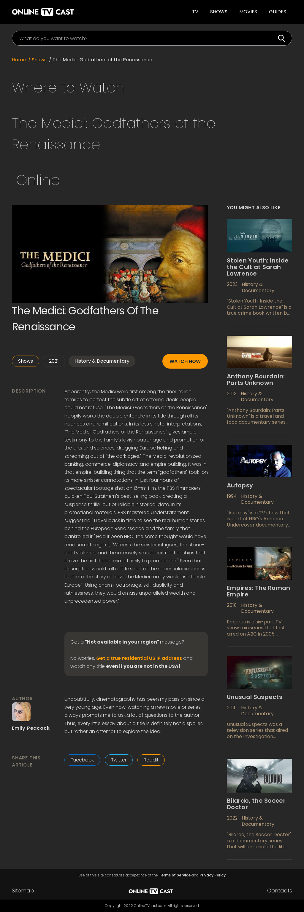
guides (277, 11)
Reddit (151, 759)
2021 (54, 361)
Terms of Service (175, 875)
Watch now (185, 361)
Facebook (82, 759)
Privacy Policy (213, 875)
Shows (218, 11)
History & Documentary (102, 361)
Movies (248, 11)
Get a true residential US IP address (139, 658)
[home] (71, 12)
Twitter (118, 759)
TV (195, 11)
